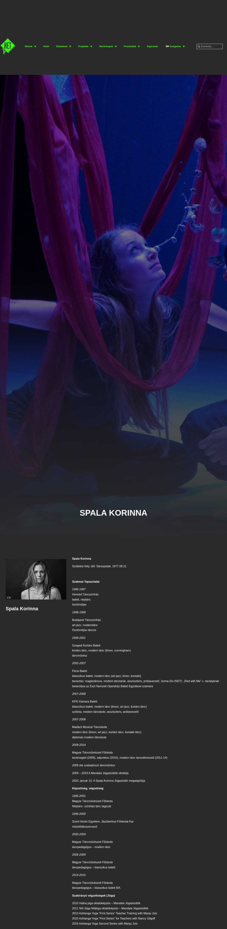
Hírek (46, 46)
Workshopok (108, 46)
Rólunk (30, 46)
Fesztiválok (132, 46)
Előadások (63, 46)
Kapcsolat (152, 46)
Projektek (85, 46)
